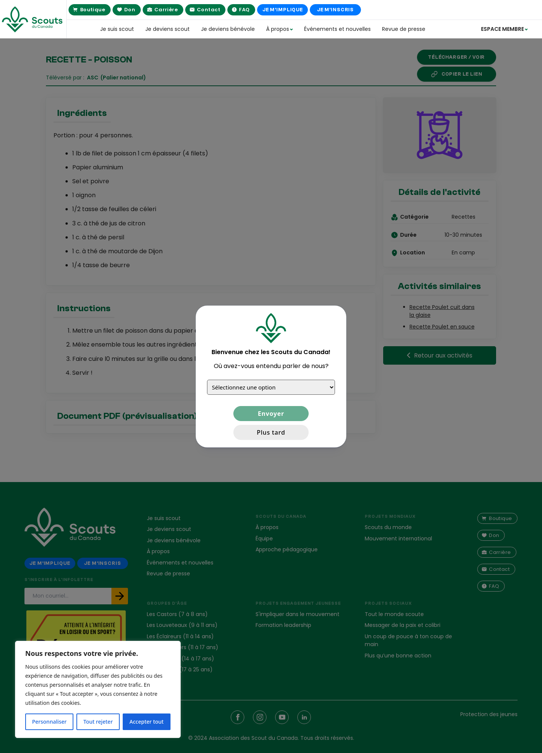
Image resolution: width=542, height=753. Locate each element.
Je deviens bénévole (228, 29)
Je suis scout (117, 29)
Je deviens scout (167, 29)
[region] (98, 689)
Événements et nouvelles (337, 29)
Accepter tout (146, 721)
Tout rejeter (98, 721)
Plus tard (271, 432)
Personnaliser (49, 721)
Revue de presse (403, 29)
